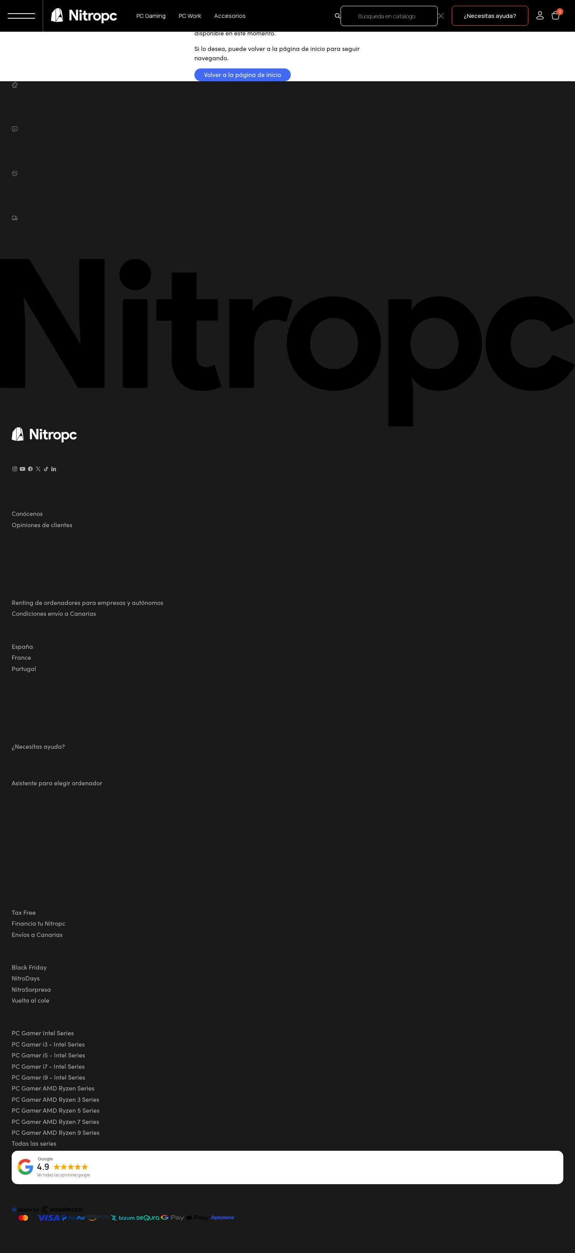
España (22, 646)
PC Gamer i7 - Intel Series (48, 1066)
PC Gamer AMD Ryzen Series (53, 1087)
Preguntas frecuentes (42, 894)
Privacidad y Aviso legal (46, 558)
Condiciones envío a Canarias (54, 613)
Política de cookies (38, 584)
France (21, 657)
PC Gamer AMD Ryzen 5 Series (56, 1110)
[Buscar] (389, 16)
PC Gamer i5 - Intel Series (48, 1054)
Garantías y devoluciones (47, 727)
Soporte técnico (34, 764)
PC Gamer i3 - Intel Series (48, 1044)
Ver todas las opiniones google (63, 1175)
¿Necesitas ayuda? (38, 746)
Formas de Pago (35, 842)
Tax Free (24, 912)
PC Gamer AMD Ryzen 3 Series (55, 1099)
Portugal (24, 668)
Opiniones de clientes (42, 524)
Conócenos (27, 513)
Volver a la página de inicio (242, 74)
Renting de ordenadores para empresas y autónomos (87, 602)
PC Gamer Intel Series (43, 1032)
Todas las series (34, 1143)
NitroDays (26, 977)
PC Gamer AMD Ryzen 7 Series (55, 1121)
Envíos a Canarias (37, 934)
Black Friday (29, 967)
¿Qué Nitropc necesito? (44, 702)
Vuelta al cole (30, 1000)
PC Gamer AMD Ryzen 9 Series (56, 1132)
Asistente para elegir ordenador (57, 782)
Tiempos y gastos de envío (49, 817)
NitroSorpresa (31, 989)
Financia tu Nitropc (38, 923)
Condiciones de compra (45, 868)
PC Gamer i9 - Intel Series (48, 1077)
